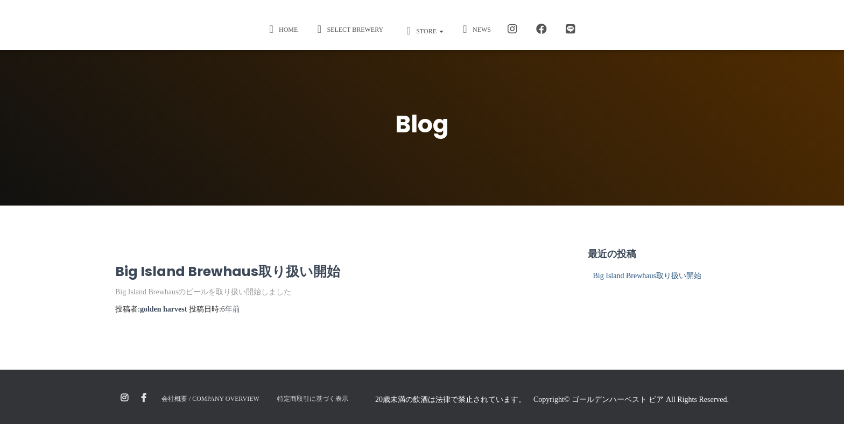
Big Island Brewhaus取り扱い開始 (227, 271)
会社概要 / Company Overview (210, 398)
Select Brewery (348, 29)
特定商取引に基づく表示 (312, 398)
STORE (423, 30)
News (475, 29)
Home (282, 29)
